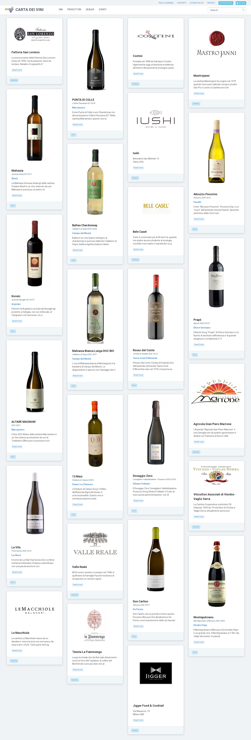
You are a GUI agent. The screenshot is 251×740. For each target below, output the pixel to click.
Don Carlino (140, 601)
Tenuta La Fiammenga (87, 652)
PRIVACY (211, 3)
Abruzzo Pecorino (205, 194)
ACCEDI (241, 3)
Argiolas (16, 304)
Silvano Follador (141, 483)
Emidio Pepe (200, 625)
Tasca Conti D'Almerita (145, 358)
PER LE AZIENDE (166, 3)
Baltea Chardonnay (84, 225)
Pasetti (197, 202)
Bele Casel (140, 231)
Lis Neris (16, 555)
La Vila (16, 547)
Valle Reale (79, 567)
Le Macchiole (20, 632)
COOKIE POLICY (197, 3)
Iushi (136, 153)
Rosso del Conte (143, 350)
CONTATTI (181, 3)
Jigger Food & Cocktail (148, 705)
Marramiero (78, 107)
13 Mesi (77, 476)
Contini (137, 56)
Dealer (90, 9)
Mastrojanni (202, 75)
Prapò (197, 319)
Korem (16, 296)
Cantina (14, 80)
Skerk (15, 178)
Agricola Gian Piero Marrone (212, 424)
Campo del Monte (81, 233)
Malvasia (17, 170)
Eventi (102, 9)
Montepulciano (204, 617)
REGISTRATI (225, 3)
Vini (61, 9)
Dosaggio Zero (143, 475)
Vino (73, 135)
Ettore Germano (202, 327)
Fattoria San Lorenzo (26, 52)
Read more (17, 70)
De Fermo (138, 609)
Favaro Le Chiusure (82, 484)
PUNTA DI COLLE (83, 99)
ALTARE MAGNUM (24, 421)
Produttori (74, 9)
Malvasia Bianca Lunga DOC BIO (93, 351)
